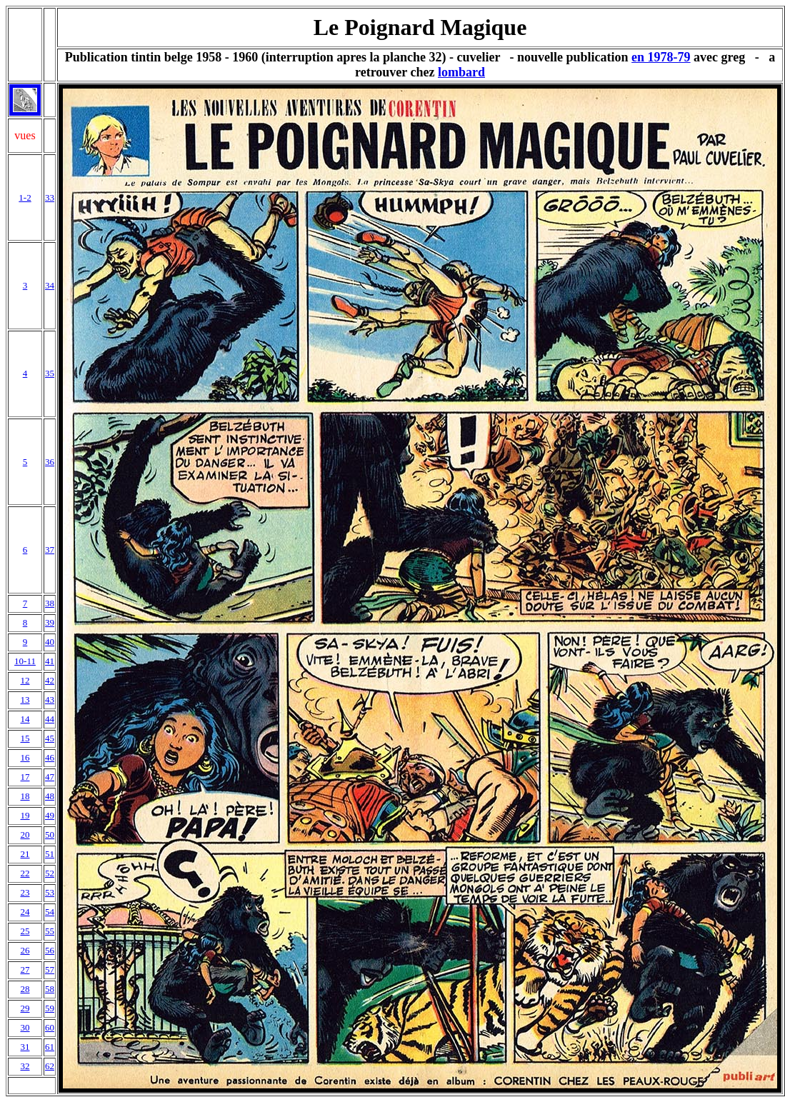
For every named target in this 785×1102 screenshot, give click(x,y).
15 (25, 738)
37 (49, 549)
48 (49, 796)
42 (49, 680)
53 (49, 892)
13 (25, 699)
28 (25, 988)
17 (25, 776)
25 (25, 931)
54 (49, 911)
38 (49, 603)
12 (25, 680)
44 (49, 718)
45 (49, 738)
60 (49, 1027)
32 (25, 1066)
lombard (461, 72)
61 (49, 1046)
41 (49, 661)
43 (49, 699)
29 (25, 1008)
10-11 (25, 661)
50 (49, 834)
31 (25, 1046)
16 (25, 757)
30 (25, 1027)
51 (49, 853)
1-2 (25, 197)
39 (49, 622)
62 (49, 1066)
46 (49, 757)
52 (49, 873)
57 (49, 969)
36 (49, 461)
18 (25, 796)
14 (25, 718)
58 (49, 988)
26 (25, 950)
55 (49, 931)
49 (49, 815)
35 (49, 373)
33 (49, 197)
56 (49, 950)
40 (49, 641)
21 (25, 853)
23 (25, 892)
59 (49, 1008)
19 (25, 815)
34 (49, 285)
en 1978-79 (661, 57)
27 (25, 969)
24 (25, 911)
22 (25, 873)
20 (25, 834)
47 (49, 776)
